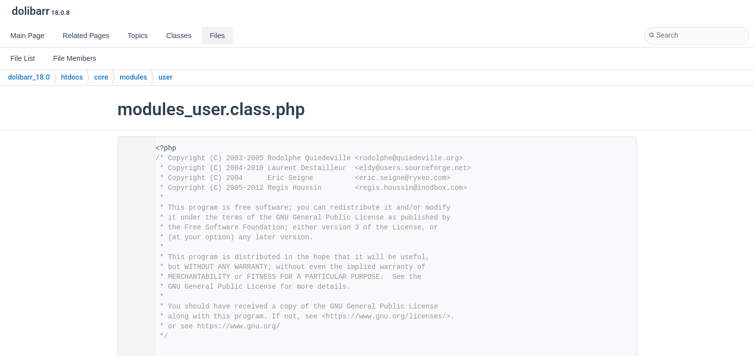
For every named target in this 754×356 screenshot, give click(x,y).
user (166, 77)
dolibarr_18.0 (29, 77)
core (101, 77)
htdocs (72, 77)
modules (133, 77)
